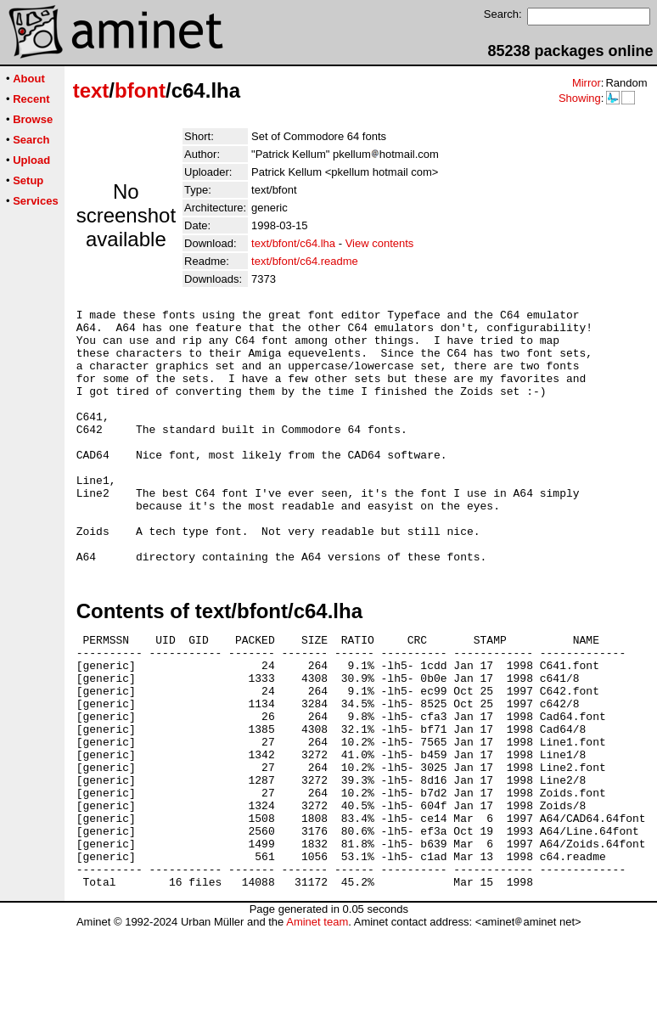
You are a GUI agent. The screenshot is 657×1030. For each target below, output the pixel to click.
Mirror (586, 82)
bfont (140, 90)
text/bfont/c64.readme (304, 261)
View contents (379, 243)
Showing (580, 98)
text (91, 90)
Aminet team (317, 1023)
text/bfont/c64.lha (293, 243)
